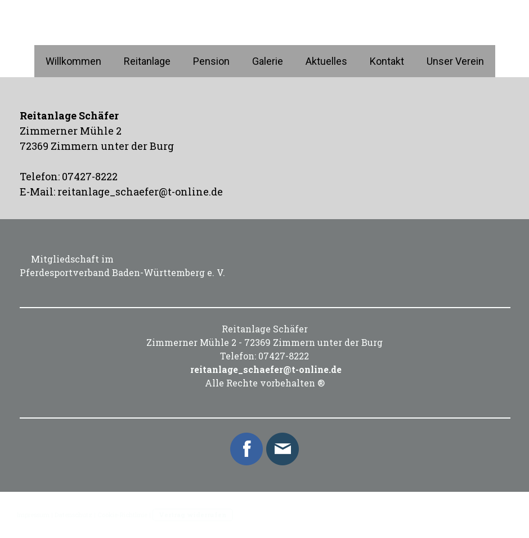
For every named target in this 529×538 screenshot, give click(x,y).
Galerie (267, 61)
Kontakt (387, 61)
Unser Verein (455, 61)
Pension (211, 61)
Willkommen (73, 61)
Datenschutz (73, 514)
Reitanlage (147, 61)
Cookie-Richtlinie (122, 514)
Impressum (33, 514)
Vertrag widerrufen (193, 514)
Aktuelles (326, 61)
